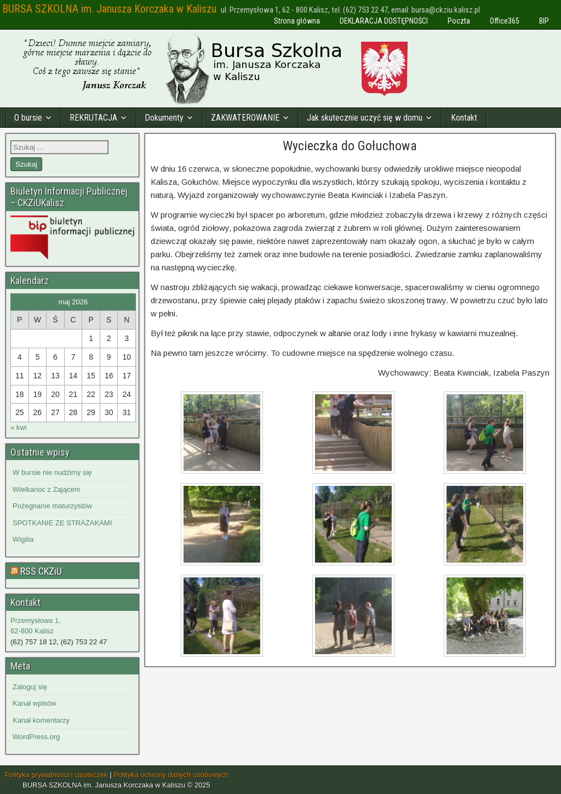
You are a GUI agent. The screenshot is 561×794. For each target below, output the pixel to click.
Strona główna (297, 20)
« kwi (18, 427)
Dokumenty (164, 117)
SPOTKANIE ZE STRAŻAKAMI (62, 523)
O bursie (28, 117)
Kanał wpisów (34, 703)
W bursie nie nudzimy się (52, 472)
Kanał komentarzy (41, 720)
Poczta (459, 20)
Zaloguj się (30, 687)
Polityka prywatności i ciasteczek (56, 774)
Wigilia (23, 539)
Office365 (504, 20)
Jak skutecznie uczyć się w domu (364, 117)
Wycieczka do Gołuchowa (350, 146)
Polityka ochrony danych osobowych (170, 774)
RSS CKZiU (41, 571)
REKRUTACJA (93, 117)
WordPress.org (36, 737)
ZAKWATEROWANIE (245, 117)
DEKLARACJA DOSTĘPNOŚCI (384, 20)
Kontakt (464, 117)
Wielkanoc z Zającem (47, 489)
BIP (544, 20)
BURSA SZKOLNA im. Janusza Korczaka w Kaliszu (109, 8)
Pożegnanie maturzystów (52, 506)
